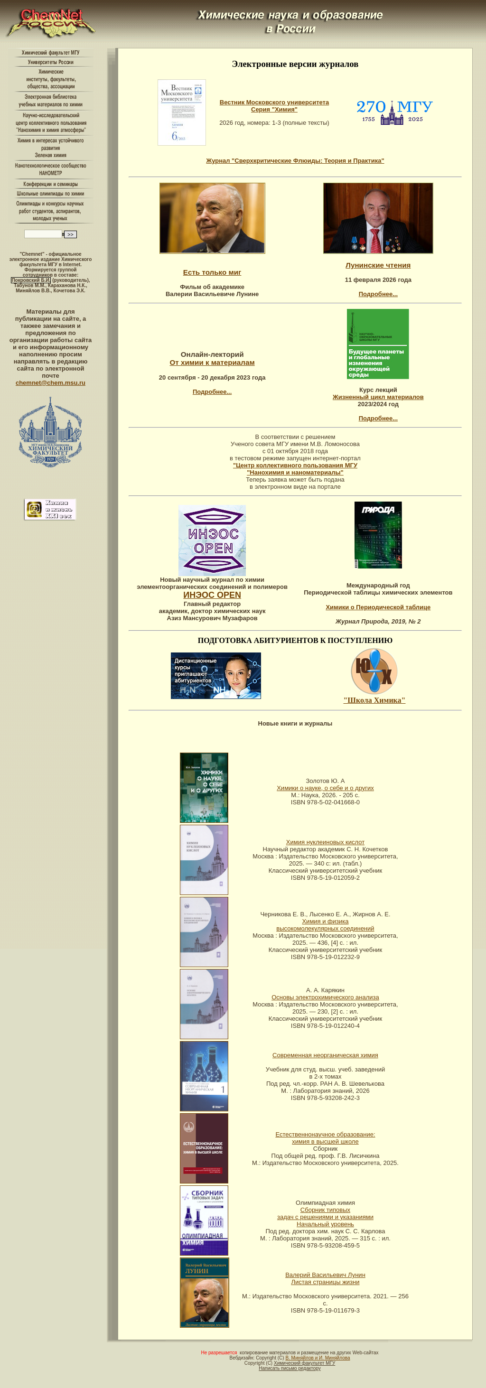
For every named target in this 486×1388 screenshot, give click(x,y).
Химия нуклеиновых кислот (325, 842)
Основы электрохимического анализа (325, 997)
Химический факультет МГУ (304, 1363)
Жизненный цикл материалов (378, 397)
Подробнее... (378, 294)
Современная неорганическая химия (325, 1055)
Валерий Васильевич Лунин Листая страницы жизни (325, 1278)
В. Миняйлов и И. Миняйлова (317, 1357)
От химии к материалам (212, 362)
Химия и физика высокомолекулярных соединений (325, 925)
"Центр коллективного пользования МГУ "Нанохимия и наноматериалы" (295, 469)
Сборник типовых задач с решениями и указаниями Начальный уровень (325, 1217)
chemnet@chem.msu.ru (50, 382)
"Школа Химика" (374, 700)
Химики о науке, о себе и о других (325, 788)
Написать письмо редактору (289, 1368)
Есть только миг (212, 272)
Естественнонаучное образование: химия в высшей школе (325, 1138)
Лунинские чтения (378, 265)
